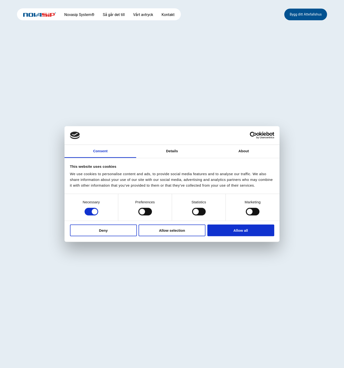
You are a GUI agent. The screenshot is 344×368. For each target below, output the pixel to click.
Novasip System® (79, 14)
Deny (103, 230)
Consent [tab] (100, 151)
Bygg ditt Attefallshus (306, 14)
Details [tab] (172, 151)
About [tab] (243, 151)
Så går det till (114, 14)
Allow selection (172, 230)
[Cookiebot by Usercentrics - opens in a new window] (253, 135)
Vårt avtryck (143, 14)
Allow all (240, 230)
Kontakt (167, 14)
